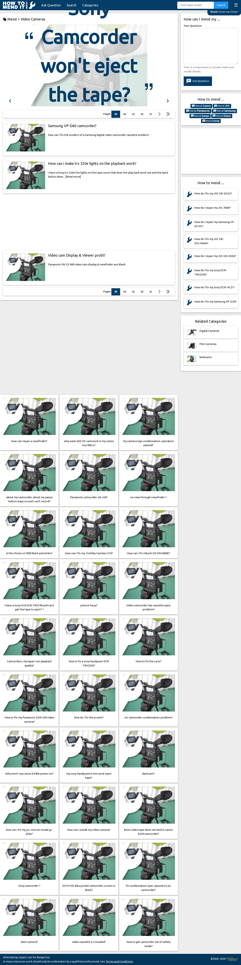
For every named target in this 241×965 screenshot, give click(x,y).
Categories (90, 5)
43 (133, 291)
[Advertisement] (89, 221)
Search (71, 5)
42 (142, 291)
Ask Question (51, 5)
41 (150, 114)
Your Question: (193, 25)
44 (124, 291)
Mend (201, 106)
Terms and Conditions (119, 961)
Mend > (12, 19)
